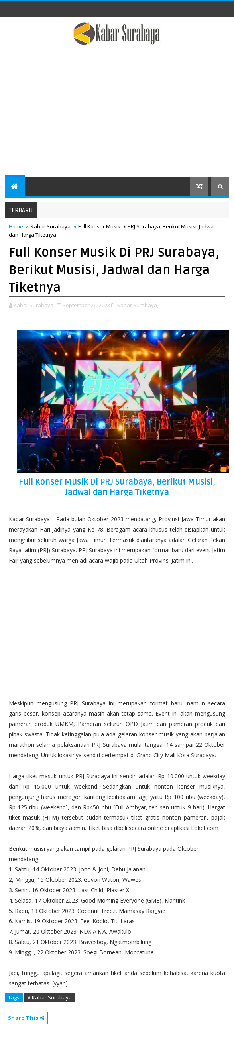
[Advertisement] (117, 117)
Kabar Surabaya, (137, 305)
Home (16, 226)
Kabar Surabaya (51, 226)
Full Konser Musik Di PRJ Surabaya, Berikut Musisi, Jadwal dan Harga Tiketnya (117, 487)
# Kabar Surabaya (50, 997)
